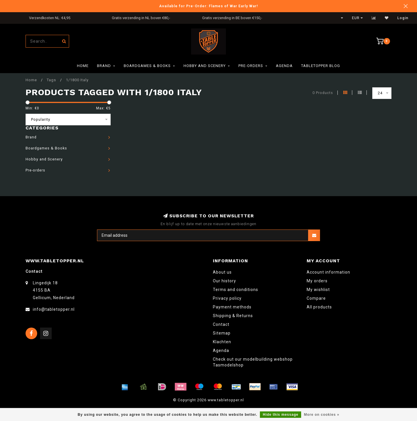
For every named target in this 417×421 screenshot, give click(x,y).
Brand (104, 66)
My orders (317, 281)
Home (83, 66)
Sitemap (222, 333)
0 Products (322, 93)
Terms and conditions (235, 289)
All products (319, 307)
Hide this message (280, 415)
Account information (328, 272)
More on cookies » (321, 415)
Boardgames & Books (147, 66)
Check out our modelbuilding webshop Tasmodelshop (253, 362)
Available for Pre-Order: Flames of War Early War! (208, 6)
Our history (224, 281)
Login (402, 18)
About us (222, 272)
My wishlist (318, 289)
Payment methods (232, 307)
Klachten (222, 341)
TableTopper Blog (320, 66)
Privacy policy (227, 298)
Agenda (284, 66)
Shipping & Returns (233, 315)
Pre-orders (250, 66)
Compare (316, 298)
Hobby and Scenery (205, 66)
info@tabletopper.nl (54, 309)
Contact (221, 324)
